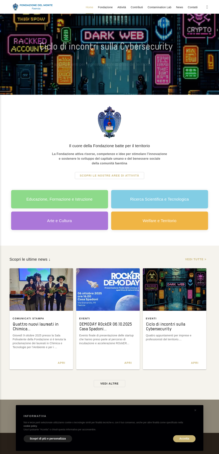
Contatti (193, 7)
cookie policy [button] (30, 426)
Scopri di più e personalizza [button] (48, 438)
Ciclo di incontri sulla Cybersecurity (165, 326)
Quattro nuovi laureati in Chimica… (35, 326)
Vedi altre (109, 383)
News (179, 7)
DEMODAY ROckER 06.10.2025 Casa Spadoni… (105, 326)
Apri (61, 362)
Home (89, 7)
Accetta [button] (184, 438)
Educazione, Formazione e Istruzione (59, 199)
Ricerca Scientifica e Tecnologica (159, 199)
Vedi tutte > (195, 259)
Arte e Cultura (59, 221)
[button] (195, 410)
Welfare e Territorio (159, 221)
